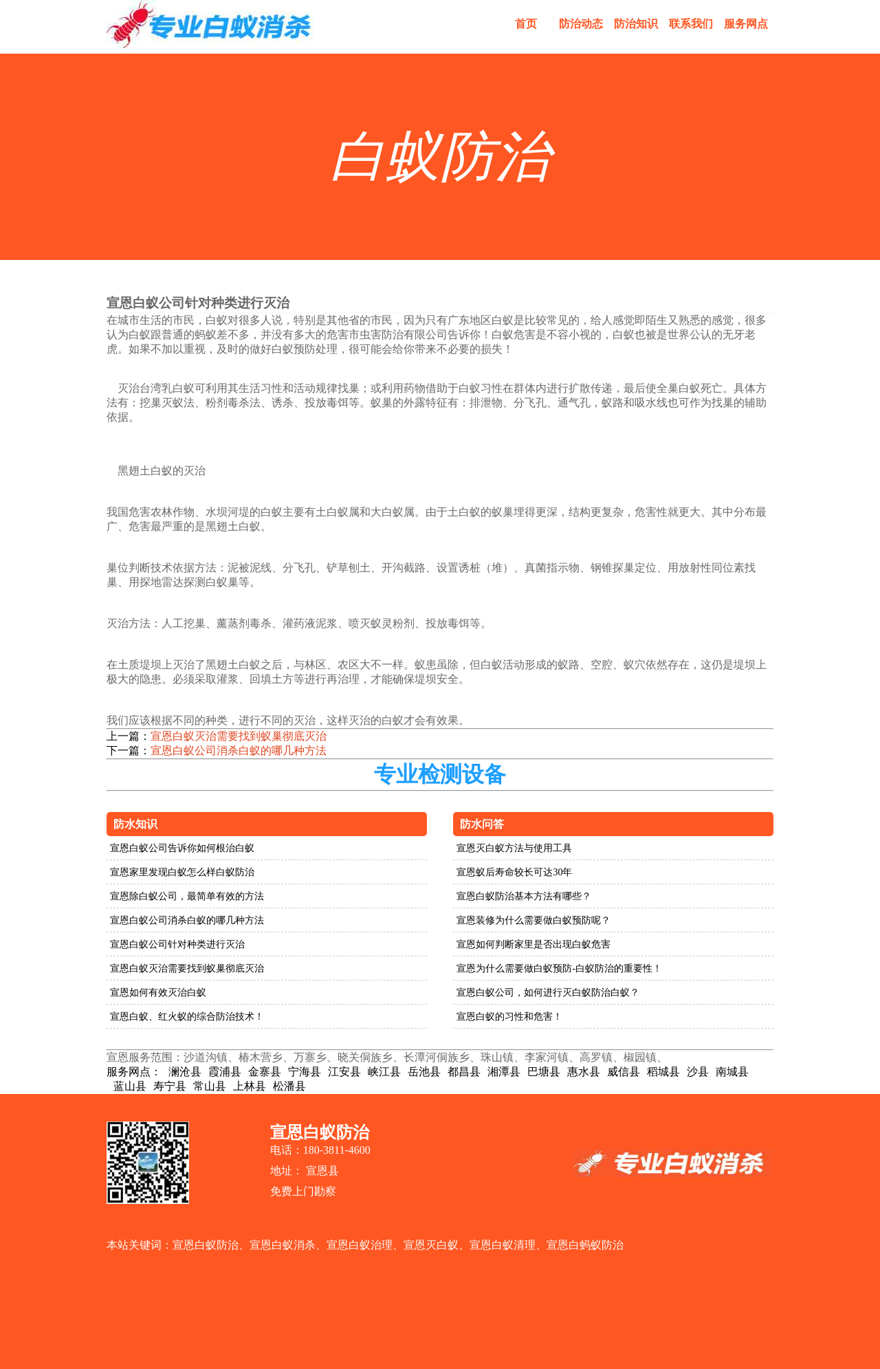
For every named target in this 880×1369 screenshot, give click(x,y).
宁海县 (304, 1071)
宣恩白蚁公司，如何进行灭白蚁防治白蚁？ (547, 992)
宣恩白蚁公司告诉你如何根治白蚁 (182, 848)
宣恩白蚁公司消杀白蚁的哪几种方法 (239, 750)
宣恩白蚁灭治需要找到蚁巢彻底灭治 (239, 736)
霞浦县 (224, 1071)
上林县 (249, 1086)
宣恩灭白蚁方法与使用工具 (514, 848)
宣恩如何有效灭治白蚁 (158, 992)
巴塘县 (543, 1071)
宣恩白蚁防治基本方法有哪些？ (523, 896)
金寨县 (264, 1071)
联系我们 (691, 24)
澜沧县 (184, 1071)
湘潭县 (503, 1071)
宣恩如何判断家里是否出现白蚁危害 (533, 944)
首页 (526, 24)
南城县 (732, 1071)
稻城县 (663, 1071)
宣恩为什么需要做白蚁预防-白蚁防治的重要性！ (559, 968)
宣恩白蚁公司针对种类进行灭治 (177, 944)
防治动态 (581, 24)
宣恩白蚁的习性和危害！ (509, 1016)
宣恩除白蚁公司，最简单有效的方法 (187, 896)
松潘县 (289, 1086)
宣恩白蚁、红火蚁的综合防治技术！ (187, 1016)
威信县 (623, 1071)
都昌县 (464, 1071)
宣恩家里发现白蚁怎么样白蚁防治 (182, 872)
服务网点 (746, 24)
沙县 (698, 1071)
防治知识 (636, 24)
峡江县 (384, 1071)
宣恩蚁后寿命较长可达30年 (514, 872)
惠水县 (583, 1071)
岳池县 (424, 1071)
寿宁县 (169, 1086)
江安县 (344, 1071)
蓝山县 (129, 1086)
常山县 (209, 1086)
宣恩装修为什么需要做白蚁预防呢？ (533, 920)
